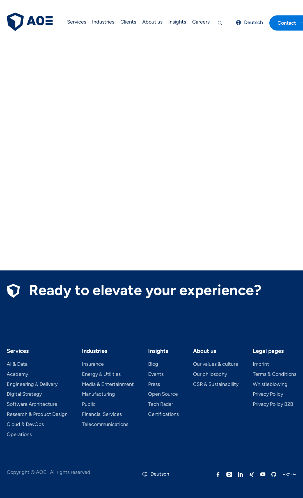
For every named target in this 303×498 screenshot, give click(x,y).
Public (89, 404)
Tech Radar (160, 404)
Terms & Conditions (274, 374)
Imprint (261, 364)
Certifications (163, 414)
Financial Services (102, 414)
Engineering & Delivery (32, 384)
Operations (19, 434)
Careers (201, 22)
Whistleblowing (270, 384)
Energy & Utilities (101, 374)
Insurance (93, 364)
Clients (128, 22)
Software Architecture (32, 404)
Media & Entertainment (108, 384)
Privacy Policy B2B (273, 404)
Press (154, 384)
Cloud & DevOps (25, 424)
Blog (153, 364)
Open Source (163, 394)
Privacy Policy (268, 394)
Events (156, 374)
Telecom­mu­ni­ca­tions (105, 424)
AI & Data (17, 364)
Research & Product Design (37, 414)
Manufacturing (98, 394)
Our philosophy (210, 374)
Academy (17, 374)
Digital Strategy (24, 394)
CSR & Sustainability (215, 384)
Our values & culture (215, 364)
